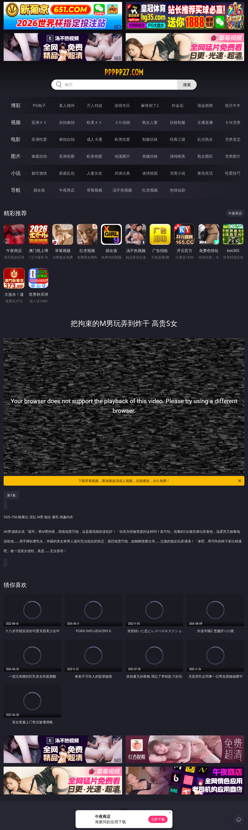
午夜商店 (67, 190)
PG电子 (39, 105)
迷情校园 (150, 173)
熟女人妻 (150, 122)
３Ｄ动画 (122, 122)
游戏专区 (122, 105)
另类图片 (232, 156)
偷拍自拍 (67, 139)
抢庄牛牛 (232, 105)
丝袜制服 (177, 122)
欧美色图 (94, 156)
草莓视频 (94, 190)
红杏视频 (150, 190)
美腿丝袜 (150, 156)
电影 (16, 139)
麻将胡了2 (150, 105)
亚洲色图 (67, 156)
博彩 (16, 105)
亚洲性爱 (39, 139)
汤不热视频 (122, 190)
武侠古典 (122, 173)
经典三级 (177, 139)
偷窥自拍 (39, 156)
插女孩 (39, 190)
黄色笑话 (205, 173)
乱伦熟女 (205, 139)
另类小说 (177, 173)
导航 (16, 190)
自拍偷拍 (67, 122)
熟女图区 (205, 156)
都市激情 (39, 173)
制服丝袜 (150, 139)
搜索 (187, 84)
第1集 (11, 495)
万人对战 (94, 105)
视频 (16, 122)
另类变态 (232, 139)
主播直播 (205, 122)
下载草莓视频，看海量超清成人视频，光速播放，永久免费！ (160, 481)
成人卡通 (94, 139)
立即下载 (158, 819)
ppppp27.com (123, 72)
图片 (16, 156)
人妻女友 (94, 173)
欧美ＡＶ (94, 122)
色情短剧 (177, 190)
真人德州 (67, 105)
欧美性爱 (122, 139)
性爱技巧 (232, 173)
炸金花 (177, 105)
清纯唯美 (177, 156)
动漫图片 (122, 156)
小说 (16, 173)
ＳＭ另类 (232, 122)
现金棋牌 (205, 105)
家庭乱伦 (67, 173)
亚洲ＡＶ (39, 122)
